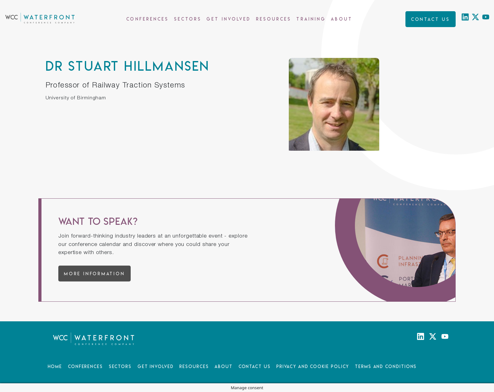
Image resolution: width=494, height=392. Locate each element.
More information (94, 273)
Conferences (147, 18)
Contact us (430, 19)
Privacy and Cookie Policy (312, 366)
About (341, 18)
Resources (274, 18)
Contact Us (255, 366)
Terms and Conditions (386, 366)
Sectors (188, 18)
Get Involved (228, 18)
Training (311, 18)
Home (55, 366)
